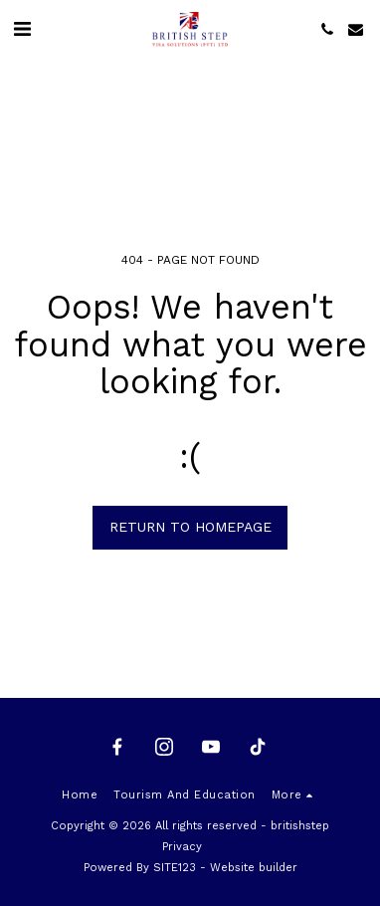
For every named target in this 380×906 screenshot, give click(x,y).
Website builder (253, 867)
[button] (22, 29)
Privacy (182, 846)
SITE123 (174, 867)
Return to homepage (190, 527)
